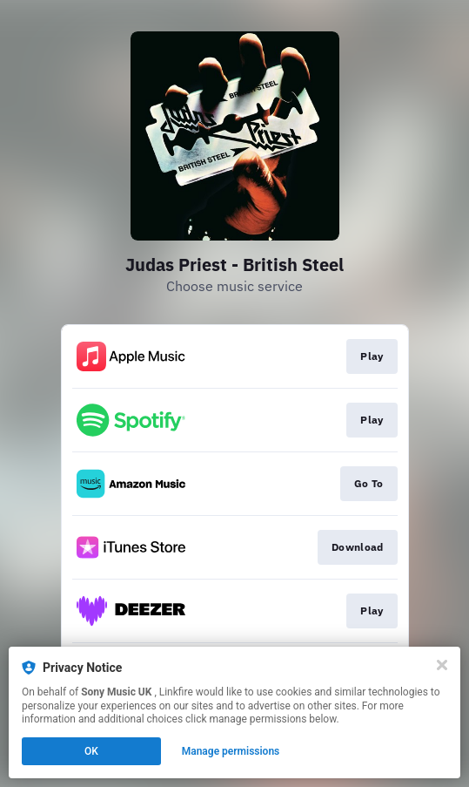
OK (91, 751)
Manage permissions (231, 751)
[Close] (442, 665)
